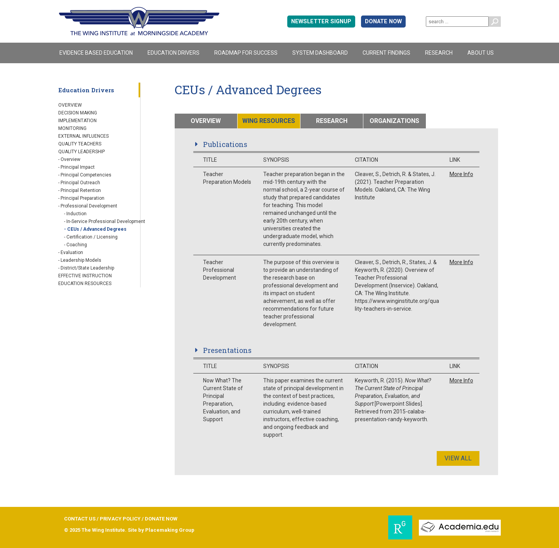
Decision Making (77, 113)
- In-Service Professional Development (104, 221)
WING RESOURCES (268, 120)
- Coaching (75, 244)
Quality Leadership (81, 151)
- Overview (69, 159)
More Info (461, 174)
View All (458, 458)
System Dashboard (320, 53)
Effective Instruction (85, 275)
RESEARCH (331, 120)
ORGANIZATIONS (394, 120)
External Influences (83, 136)
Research (439, 53)
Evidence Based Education (96, 53)
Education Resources (84, 283)
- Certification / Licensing (91, 237)
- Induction (75, 213)
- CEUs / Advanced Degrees (95, 229)
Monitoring (72, 128)
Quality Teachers (79, 144)
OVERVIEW (206, 120)
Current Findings (386, 53)
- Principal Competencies (84, 175)
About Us (480, 53)
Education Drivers (174, 53)
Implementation (77, 120)
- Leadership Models (79, 260)
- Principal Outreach (79, 182)
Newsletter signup (321, 21)
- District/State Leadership (86, 268)
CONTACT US (79, 519)
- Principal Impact (76, 167)
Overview (70, 105)
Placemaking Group (169, 530)
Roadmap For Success (246, 53)
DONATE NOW (383, 21)
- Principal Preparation (81, 198)
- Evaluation (70, 252)
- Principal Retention (79, 190)
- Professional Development (87, 206)
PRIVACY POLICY (120, 519)
